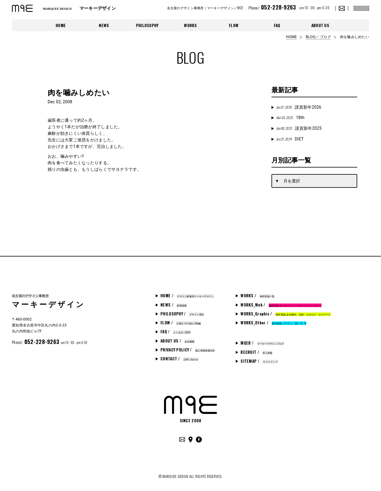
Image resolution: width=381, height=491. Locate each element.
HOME (61, 25)
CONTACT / (179, 359)
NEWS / (173, 305)
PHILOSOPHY (147, 25)
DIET (290, 139)
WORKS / (257, 295)
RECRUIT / (256, 352)
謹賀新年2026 (298, 107)
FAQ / (175, 331)
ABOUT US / (177, 341)
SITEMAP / (259, 361)
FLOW (233, 25)
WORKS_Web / (281, 305)
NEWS (104, 25)
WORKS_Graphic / (286, 314)
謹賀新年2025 (298, 128)
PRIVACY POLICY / (187, 350)
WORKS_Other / (273, 323)
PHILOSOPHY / (182, 314)
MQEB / (262, 343)
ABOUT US (320, 25)
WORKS (190, 25)
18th (290, 117)
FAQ (277, 25)
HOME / (187, 295)
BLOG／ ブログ (318, 37)
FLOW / (180, 323)
